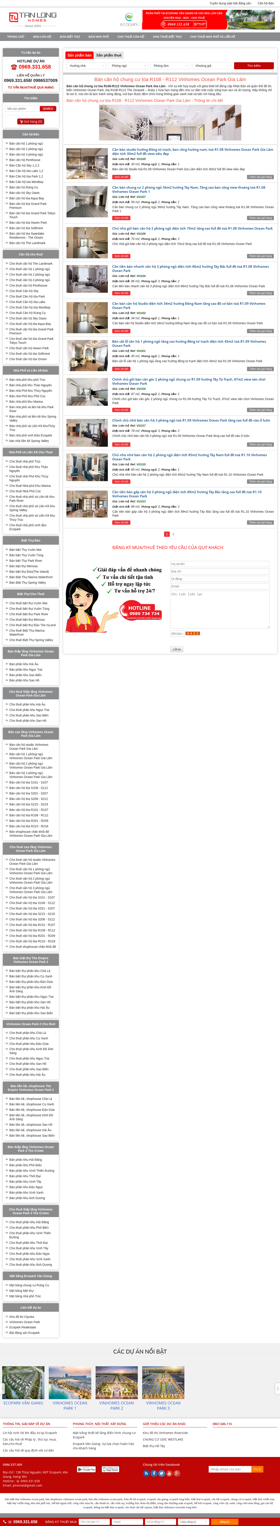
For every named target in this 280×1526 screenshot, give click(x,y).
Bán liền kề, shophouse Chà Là (30, 1099)
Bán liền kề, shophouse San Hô (30, 1124)
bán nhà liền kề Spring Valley (29, 441)
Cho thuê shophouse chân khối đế (32, 946)
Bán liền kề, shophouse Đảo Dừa (32, 1109)
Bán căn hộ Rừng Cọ (23, 187)
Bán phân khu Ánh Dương (27, 1198)
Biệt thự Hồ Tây (154, 1446)
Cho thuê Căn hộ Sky (23, 291)
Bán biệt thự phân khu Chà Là (29, 971)
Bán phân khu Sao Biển (25, 675)
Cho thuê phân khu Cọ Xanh (28, 1038)
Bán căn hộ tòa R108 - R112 (28, 815)
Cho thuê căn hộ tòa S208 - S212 (32, 919)
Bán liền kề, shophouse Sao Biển (32, 1135)
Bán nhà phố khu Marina (26, 401)
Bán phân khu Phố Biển (25, 1165)
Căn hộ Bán (266, 3)
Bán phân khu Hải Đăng (25, 1159)
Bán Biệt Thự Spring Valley (27, 582)
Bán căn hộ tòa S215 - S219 (28, 804)
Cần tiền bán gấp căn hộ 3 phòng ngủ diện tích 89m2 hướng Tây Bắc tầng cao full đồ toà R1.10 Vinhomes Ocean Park (187, 494)
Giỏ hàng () (33, 121)
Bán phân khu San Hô (24, 680)
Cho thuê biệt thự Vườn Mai (28, 603)
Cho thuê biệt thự (167, 36)
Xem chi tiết (121, 177)
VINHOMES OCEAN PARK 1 (25, 44)
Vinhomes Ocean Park (24, 1322)
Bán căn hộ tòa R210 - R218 (28, 826)
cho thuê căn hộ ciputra (138, 1507)
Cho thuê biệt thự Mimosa (27, 619)
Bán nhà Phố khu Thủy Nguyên (30, 390)
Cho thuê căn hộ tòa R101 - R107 (32, 925)
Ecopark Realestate (22, 1327)
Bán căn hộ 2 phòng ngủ (26, 149)
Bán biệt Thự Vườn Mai (25, 549)
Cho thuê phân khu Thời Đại (28, 1242)
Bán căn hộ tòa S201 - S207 (28, 793)
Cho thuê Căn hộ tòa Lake (27, 302)
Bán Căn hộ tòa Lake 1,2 (26, 171)
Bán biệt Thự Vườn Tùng (26, 555)
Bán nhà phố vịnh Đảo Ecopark (30, 435)
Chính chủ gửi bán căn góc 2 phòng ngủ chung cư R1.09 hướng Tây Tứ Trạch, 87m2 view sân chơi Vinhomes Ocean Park (188, 381)
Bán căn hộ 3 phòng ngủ (26, 154)
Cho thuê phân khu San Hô (27, 720)
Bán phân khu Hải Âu (23, 664)
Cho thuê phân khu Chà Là (27, 1033)
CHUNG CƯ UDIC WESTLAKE (163, 1439)
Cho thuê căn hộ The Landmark (30, 263)
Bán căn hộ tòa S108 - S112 (28, 788)
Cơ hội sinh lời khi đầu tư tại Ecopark (30, 1433)
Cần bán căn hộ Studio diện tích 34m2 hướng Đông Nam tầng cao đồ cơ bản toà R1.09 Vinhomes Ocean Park (188, 305)
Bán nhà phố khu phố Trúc (27, 379)
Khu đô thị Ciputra (21, 1317)
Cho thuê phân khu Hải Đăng (29, 1222)
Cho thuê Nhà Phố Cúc (25, 491)
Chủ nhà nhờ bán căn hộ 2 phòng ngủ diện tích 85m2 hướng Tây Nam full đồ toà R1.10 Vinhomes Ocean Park (189, 457)
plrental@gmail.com (27, 1485)
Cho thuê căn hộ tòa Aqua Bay (30, 324)
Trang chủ (15, 36)
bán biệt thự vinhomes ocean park (24, 1499)
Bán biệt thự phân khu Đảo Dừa (31, 982)
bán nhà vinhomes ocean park (105, 1499)
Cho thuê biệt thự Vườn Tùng (29, 608)
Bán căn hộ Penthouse (24, 160)
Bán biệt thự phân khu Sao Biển (31, 1013)
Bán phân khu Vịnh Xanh (26, 1192)
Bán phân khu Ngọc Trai (25, 669)
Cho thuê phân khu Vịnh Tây (28, 1248)
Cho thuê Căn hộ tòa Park (27, 296)
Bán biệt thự (70, 36)
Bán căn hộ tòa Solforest (26, 228)
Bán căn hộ (42, 36)
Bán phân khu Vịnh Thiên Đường (31, 1170)
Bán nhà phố (99, 36)
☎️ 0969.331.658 (28, 1481)
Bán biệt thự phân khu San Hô (30, 1002)
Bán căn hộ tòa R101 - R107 (28, 810)
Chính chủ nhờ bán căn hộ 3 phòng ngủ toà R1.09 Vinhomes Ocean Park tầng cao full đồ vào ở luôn (191, 420)
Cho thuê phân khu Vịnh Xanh (30, 1259)
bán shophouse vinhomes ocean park (66, 1499)
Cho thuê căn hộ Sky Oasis (28, 318)
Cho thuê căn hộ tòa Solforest (29, 353)
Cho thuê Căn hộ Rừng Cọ (27, 313)
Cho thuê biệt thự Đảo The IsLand (32, 625)
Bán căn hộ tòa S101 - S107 (28, 782)
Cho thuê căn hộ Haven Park (29, 348)
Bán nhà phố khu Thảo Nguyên (30, 385)
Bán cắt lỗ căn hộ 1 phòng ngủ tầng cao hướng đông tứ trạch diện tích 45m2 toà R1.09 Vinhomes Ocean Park (189, 343)
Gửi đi (257, 1469)
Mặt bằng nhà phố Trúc (25, 1296)
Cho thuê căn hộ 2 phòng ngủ (29, 274)
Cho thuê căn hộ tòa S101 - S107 (32, 897)
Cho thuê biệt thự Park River (28, 614)
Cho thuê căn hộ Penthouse (28, 285)
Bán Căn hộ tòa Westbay (26, 182)
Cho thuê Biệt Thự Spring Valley (31, 640)
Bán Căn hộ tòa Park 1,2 (26, 176)
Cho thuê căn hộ (130, 36)
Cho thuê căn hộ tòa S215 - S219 (32, 914)
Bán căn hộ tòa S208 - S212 (28, 799)
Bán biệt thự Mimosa (23, 566)
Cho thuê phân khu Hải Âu (27, 704)
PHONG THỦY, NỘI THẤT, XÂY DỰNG (99, 1424)
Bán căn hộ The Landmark (27, 243)
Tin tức (151, 44)
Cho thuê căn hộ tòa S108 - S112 (32, 903)
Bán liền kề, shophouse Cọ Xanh (31, 1104)
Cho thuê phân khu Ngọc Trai (29, 710)
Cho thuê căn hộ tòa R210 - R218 (32, 941)
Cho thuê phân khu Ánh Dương (30, 1264)
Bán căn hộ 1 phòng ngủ (26, 143)
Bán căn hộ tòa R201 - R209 (28, 820)
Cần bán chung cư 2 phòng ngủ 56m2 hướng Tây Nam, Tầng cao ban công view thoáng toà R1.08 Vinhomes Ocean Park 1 (188, 189)
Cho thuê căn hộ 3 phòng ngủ (29, 280)
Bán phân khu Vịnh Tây (25, 1181)
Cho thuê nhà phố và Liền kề (212, 36)
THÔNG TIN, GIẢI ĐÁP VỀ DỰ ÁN (26, 1424)
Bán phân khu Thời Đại (25, 1176)
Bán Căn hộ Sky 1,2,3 (24, 165)
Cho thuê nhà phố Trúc (25, 461)
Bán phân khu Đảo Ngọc (26, 1187)
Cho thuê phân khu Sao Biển (29, 715)
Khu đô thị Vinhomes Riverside (165, 1433)
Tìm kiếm (254, 65)
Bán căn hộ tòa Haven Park (28, 222)
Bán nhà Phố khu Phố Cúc (27, 396)
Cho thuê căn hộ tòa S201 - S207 (32, 908)
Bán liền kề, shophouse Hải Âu (30, 1130)
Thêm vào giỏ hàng (260, 177)
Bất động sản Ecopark (24, 1333)
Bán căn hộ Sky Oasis (24, 193)
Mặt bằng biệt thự (21, 1290)
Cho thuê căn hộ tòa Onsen (28, 359)
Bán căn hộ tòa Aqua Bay (26, 198)
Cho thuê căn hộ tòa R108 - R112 (32, 930)
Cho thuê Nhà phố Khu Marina (30, 485)
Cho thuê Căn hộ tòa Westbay (30, 307)
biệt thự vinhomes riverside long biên (175, 1507)
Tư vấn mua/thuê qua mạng (31, 87)
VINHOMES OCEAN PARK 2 (71, 44)
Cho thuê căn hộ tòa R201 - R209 (32, 936)
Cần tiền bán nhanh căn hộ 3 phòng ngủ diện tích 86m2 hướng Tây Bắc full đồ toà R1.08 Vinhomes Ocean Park (190, 268)
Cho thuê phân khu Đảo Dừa (29, 1044)
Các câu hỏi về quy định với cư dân (28, 1450)
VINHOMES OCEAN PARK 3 (117, 44)
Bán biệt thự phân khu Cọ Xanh (30, 976)
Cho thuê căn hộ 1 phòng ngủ (29, 269)
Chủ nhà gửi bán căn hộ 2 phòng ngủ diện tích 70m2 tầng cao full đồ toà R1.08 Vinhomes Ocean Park (192, 228)
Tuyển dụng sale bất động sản (230, 3)
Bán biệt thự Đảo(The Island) (29, 571)
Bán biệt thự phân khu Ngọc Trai (31, 996)
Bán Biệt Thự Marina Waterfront (31, 577)
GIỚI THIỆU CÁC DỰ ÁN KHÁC (164, 1424)
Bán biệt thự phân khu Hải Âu (29, 1007)
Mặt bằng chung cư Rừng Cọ (29, 1285)
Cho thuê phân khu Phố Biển (29, 1227)
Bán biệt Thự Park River (25, 560)
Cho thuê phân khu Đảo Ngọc (29, 1253)
